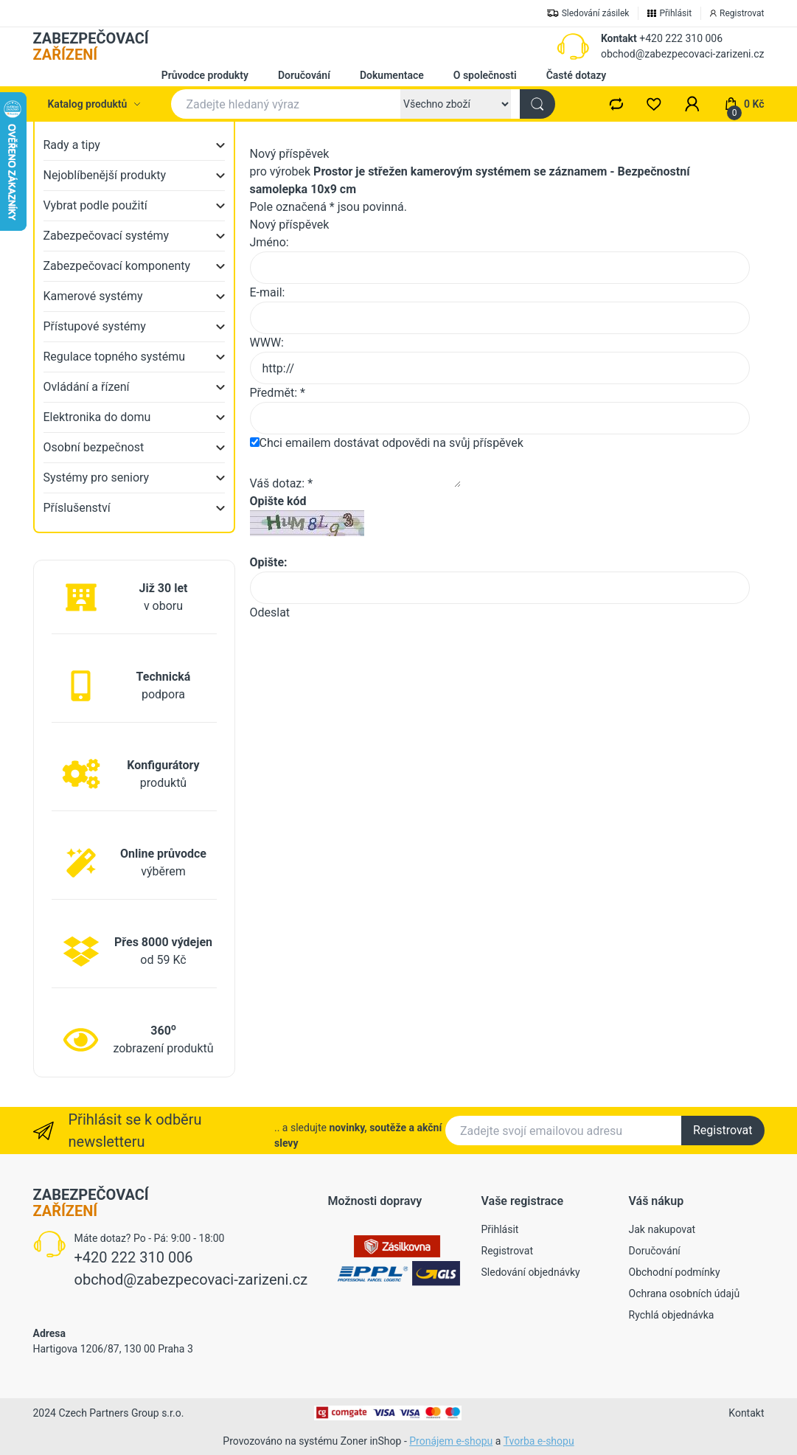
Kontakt (619, 38)
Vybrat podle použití (95, 205)
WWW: (267, 343)
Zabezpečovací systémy (106, 236)
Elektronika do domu (97, 417)
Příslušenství (77, 508)
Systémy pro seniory (96, 477)
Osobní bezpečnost (94, 447)
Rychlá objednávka (671, 1315)
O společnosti (485, 75)
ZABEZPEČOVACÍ (91, 46)
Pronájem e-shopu (451, 1441)
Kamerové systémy (93, 296)
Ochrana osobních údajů (684, 1293)
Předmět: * (277, 393)
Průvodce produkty (204, 75)
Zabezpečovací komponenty (117, 266)
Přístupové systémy (94, 326)
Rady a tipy (71, 145)
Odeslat (270, 612)
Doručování (304, 75)
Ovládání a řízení (86, 387)
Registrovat (723, 1130)
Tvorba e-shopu (539, 1441)
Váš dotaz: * (281, 483)
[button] (692, 104)
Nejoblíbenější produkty (105, 175)
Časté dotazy (576, 75)
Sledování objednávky (530, 1272)
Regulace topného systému (114, 357)
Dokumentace (392, 75)
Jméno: (269, 242)
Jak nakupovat (662, 1229)
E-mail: (267, 292)
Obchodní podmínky (674, 1272)
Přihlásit (500, 1229)
